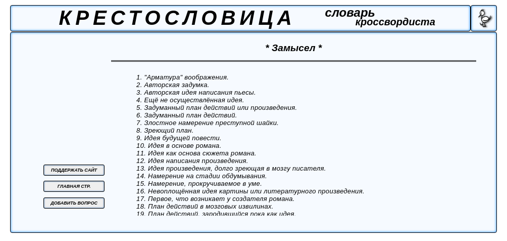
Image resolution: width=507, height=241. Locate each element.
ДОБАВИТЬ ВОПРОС (73, 203)
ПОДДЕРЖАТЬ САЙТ (74, 170)
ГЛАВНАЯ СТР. (74, 186)
